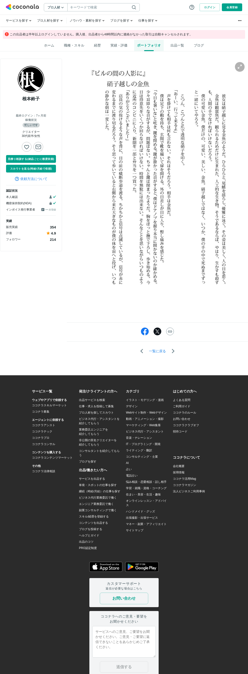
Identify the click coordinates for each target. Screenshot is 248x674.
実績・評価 (118, 45)
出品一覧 (177, 45)
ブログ (199, 45)
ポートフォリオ (149, 45)
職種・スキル (74, 45)
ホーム (49, 45)
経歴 (97, 45)
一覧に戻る (157, 351)
